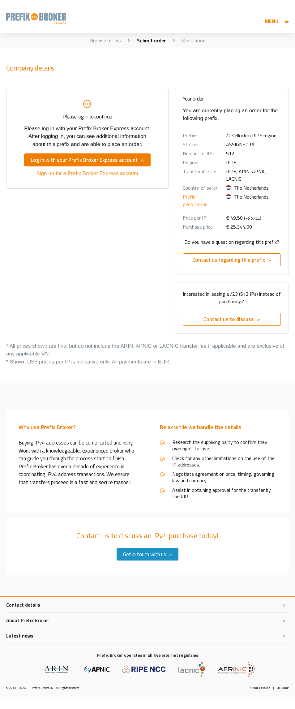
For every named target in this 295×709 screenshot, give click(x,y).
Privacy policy (260, 687)
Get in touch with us (144, 554)
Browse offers (105, 40)
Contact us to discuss (228, 319)
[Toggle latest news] (147, 635)
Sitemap (282, 687)
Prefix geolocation (195, 200)
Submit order (151, 40)
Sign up (87, 173)
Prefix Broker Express (49, 18)
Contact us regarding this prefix (228, 260)
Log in (84, 160)
